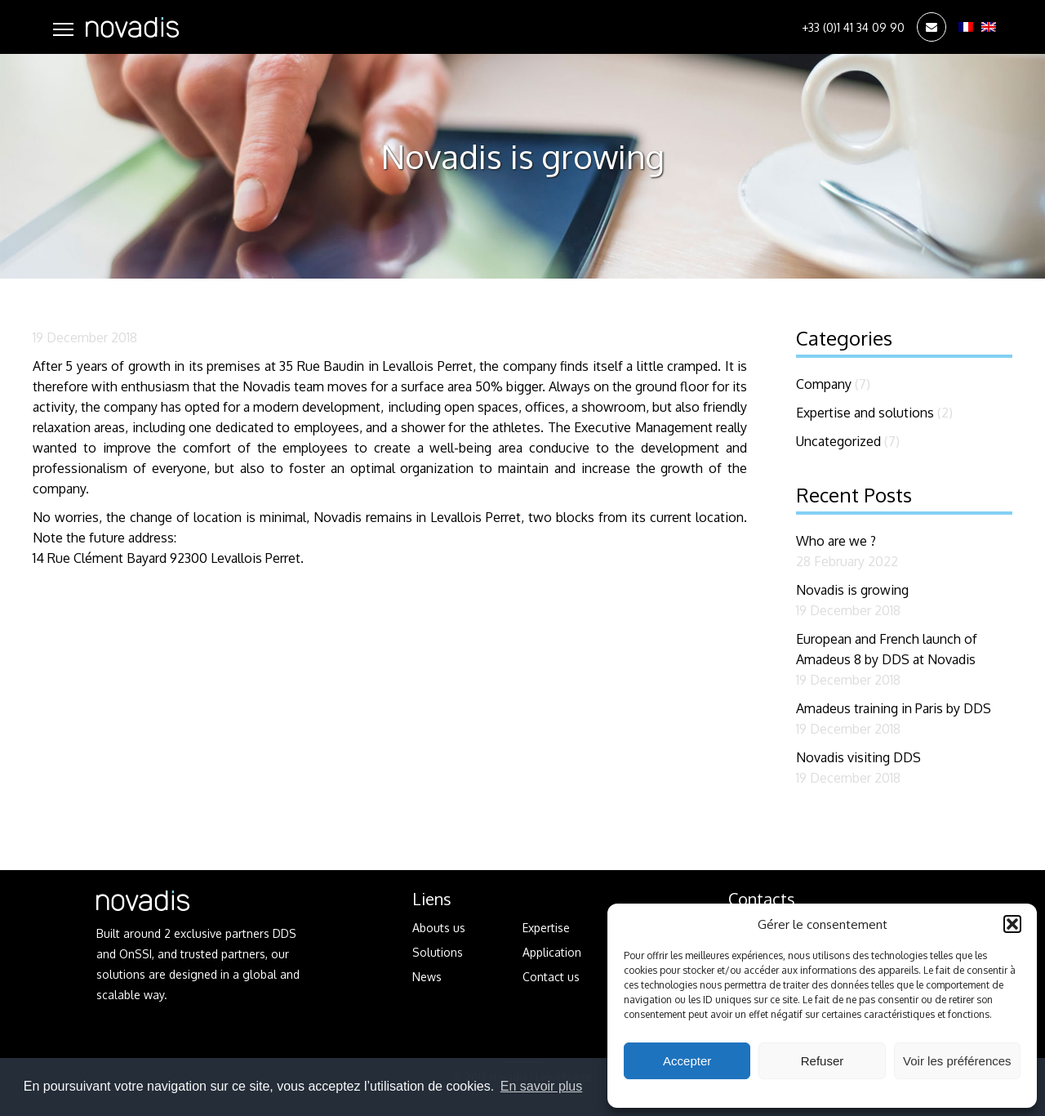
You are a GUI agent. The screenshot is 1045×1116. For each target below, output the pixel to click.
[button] (1012, 924)
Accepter (687, 1061)
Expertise (546, 928)
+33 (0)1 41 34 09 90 (853, 27)
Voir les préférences (957, 1061)
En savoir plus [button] (541, 1086)
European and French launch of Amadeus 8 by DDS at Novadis (886, 649)
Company (824, 384)
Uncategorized (838, 441)
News (427, 977)
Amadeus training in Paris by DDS (893, 708)
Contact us (551, 977)
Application (551, 952)
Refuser (822, 1061)
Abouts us (438, 928)
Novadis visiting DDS (858, 757)
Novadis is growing (852, 590)
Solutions (437, 952)
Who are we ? (836, 541)
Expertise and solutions (865, 412)
